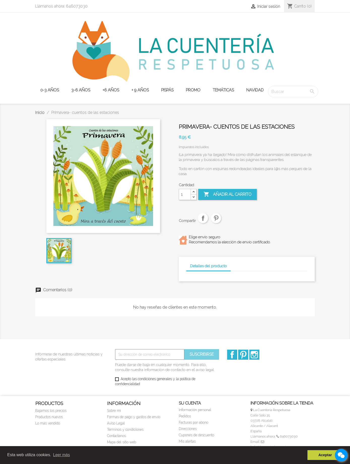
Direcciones (188, 429)
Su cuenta (190, 403)
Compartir (203, 222)
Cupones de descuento (196, 435)
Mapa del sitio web (121, 442)
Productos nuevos (49, 417)
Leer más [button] (61, 455)
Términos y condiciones (125, 429)
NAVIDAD (255, 90)
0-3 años (49, 90)
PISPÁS (167, 90)
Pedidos (185, 416)
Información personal (195, 410)
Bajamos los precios (50, 411)
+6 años (110, 90)
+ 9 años (140, 90)
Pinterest (216, 222)
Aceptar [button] (325, 455)
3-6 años (80, 90)
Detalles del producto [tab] (208, 266)
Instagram (254, 355)
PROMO (193, 90)
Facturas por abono (193, 422)
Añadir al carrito (227, 194)
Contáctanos (116, 436)
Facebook (232, 355)
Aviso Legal (116, 423)
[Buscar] (293, 91)
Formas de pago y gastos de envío (133, 417)
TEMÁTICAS (223, 90)
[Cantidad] (185, 194)
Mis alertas (187, 441)
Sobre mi (114, 411)
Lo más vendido (47, 423)
